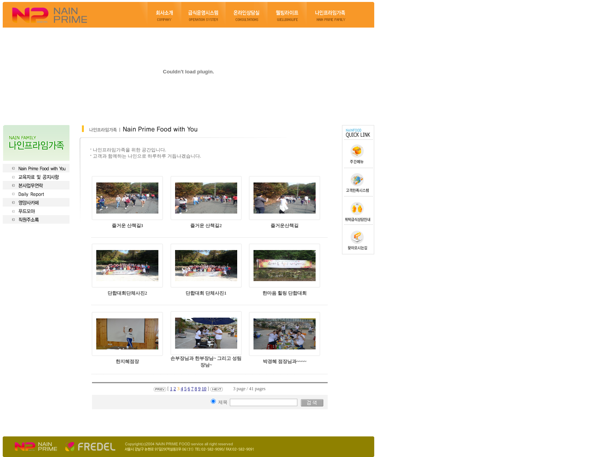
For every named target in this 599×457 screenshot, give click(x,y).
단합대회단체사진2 (127, 293)
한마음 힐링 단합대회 (284, 293)
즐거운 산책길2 (206, 225)
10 (204, 388)
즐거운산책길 (285, 225)
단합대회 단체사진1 (206, 293)
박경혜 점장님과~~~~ (284, 361)
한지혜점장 (127, 361)
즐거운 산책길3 (127, 225)
